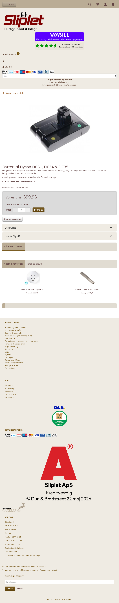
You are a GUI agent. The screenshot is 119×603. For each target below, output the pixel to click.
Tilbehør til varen (13, 246)
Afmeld (20, 588)
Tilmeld (9, 588)
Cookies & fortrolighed (14, 333)
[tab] (59, 227)
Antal (8, 210)
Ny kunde (9, 354)
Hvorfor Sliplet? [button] (12, 236)
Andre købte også (14, 263)
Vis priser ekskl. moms (18, 204)
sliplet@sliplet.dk (17, 548)
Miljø (7, 352)
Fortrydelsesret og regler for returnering (21, 341)
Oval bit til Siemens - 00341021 (87, 289)
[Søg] (115, 76)
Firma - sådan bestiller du (15, 344)
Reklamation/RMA (12, 360)
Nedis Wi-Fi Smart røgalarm (32, 289)
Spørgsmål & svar (12, 365)
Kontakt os (9, 349)
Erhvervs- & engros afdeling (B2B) (18, 335)
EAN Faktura (10, 338)
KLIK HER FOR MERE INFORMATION (18, 181)
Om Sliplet (9, 357)
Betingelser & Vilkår (13, 330)
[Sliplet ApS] (23, 20)
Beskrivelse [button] (10, 227)
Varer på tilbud (34, 263)
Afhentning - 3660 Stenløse (15, 327)
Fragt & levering (11, 346)
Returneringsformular (14, 362)
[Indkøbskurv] (59, 54)
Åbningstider (10, 368)
